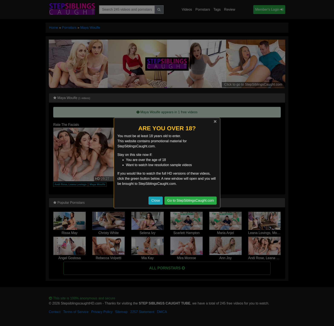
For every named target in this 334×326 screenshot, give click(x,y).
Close (155, 200)
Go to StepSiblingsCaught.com (190, 200)
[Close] (215, 121)
